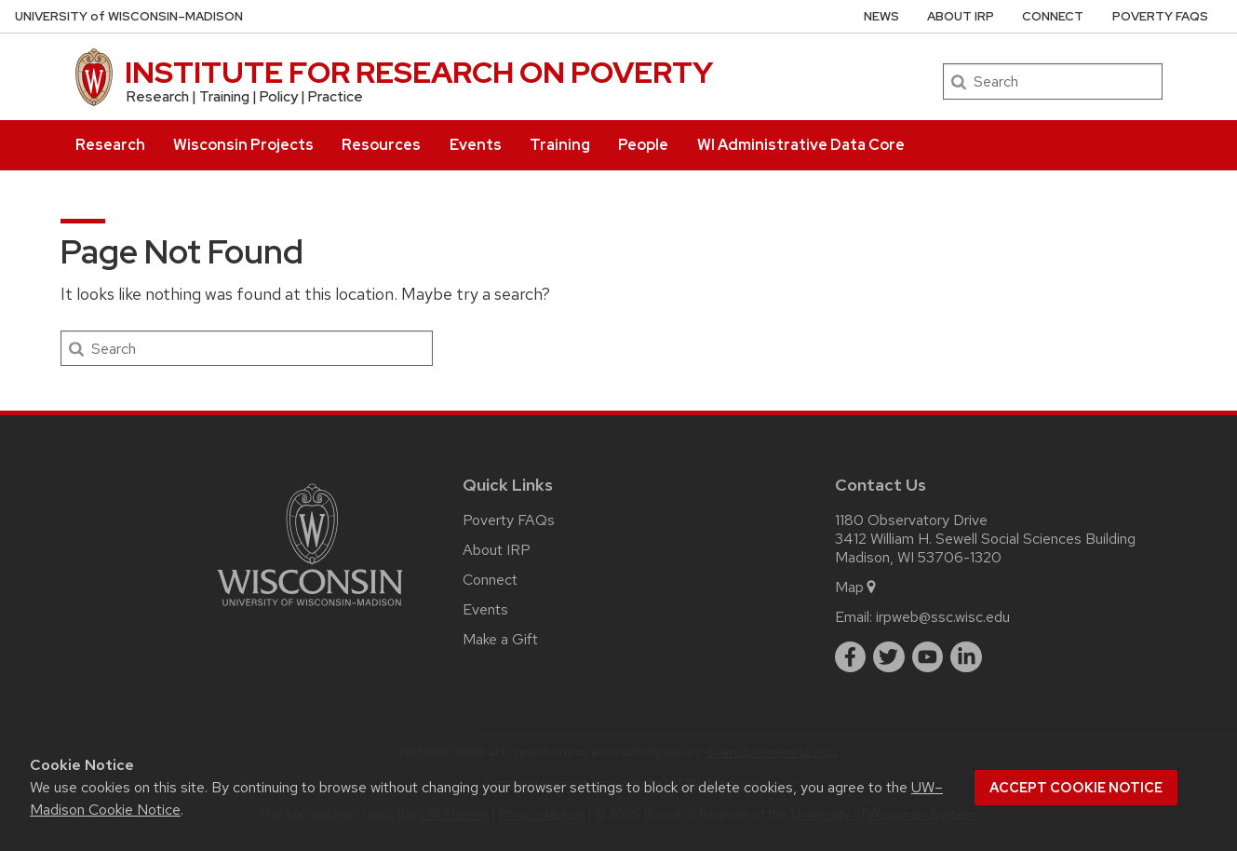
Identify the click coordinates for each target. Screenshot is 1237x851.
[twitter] (889, 657)
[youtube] (928, 657)
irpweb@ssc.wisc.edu (943, 617)
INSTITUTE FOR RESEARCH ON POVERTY (419, 72)
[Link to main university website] (310, 609)
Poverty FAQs (1160, 16)
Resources (381, 145)
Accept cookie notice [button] (1076, 787)
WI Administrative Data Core (801, 145)
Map (857, 587)
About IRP (960, 16)
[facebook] (851, 657)
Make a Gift (500, 639)
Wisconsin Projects (243, 145)
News (881, 16)
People (643, 145)
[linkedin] (966, 657)
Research (110, 145)
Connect (1052, 16)
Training (560, 145)
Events (476, 145)
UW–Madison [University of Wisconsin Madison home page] (129, 16)
